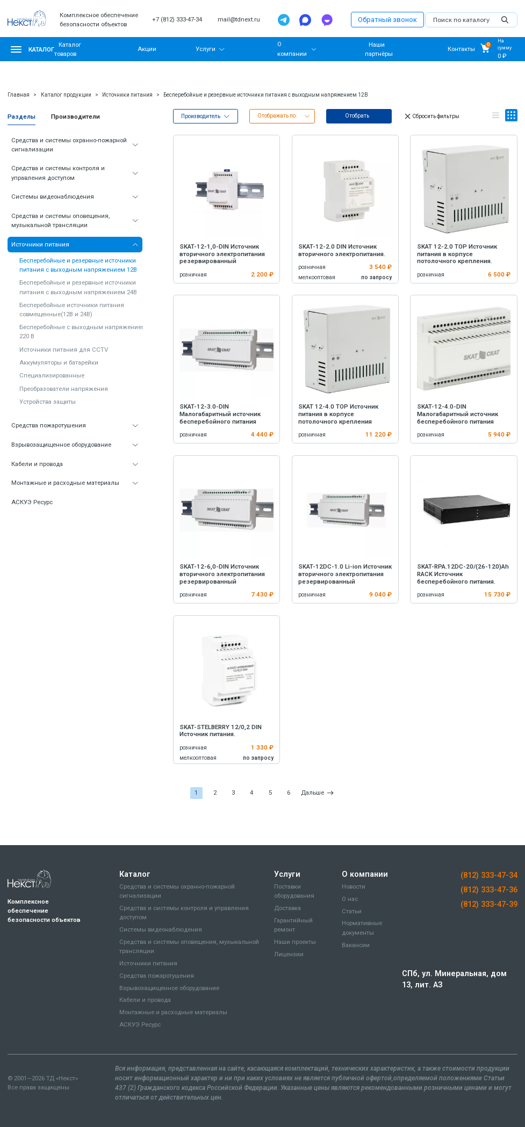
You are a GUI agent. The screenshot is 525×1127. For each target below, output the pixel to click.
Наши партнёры (379, 48)
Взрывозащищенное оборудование (61, 444)
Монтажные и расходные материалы (65, 482)
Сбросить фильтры (431, 116)
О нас (350, 899)
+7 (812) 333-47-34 (177, 19)
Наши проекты (295, 942)
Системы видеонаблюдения (52, 196)
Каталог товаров (67, 48)
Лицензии (289, 954)
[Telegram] (283, 19)
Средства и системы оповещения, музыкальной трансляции (60, 220)
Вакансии (356, 945)
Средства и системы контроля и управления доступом (58, 172)
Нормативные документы (362, 927)
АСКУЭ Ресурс (32, 502)
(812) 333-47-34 (489, 875)
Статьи (352, 911)
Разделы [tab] (21, 116)
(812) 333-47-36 (489, 889)
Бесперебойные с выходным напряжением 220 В (82, 331)
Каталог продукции (66, 95)
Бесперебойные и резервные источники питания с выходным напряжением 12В (265, 95)
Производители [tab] (75, 116)
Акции (147, 49)
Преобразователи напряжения (63, 388)
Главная (19, 95)
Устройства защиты (47, 401)
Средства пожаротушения (48, 425)
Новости (353, 886)
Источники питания (127, 95)
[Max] (305, 19)
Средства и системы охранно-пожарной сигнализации (69, 144)
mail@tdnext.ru (239, 19)
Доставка (287, 908)
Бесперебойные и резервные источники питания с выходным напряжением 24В (78, 287)
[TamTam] (326, 19)
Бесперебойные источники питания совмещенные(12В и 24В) (71, 309)
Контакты (461, 49)
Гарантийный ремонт (293, 925)
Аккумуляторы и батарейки (58, 362)
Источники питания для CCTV (63, 349)
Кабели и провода (37, 464)
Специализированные (51, 375)
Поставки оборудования (294, 891)
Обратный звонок (387, 20)
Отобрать (357, 116)
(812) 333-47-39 (489, 904)
